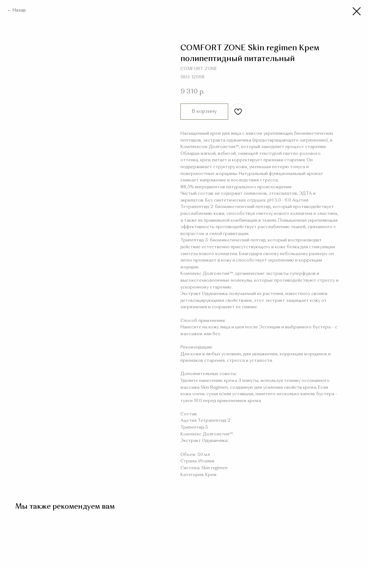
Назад (19, 10)
